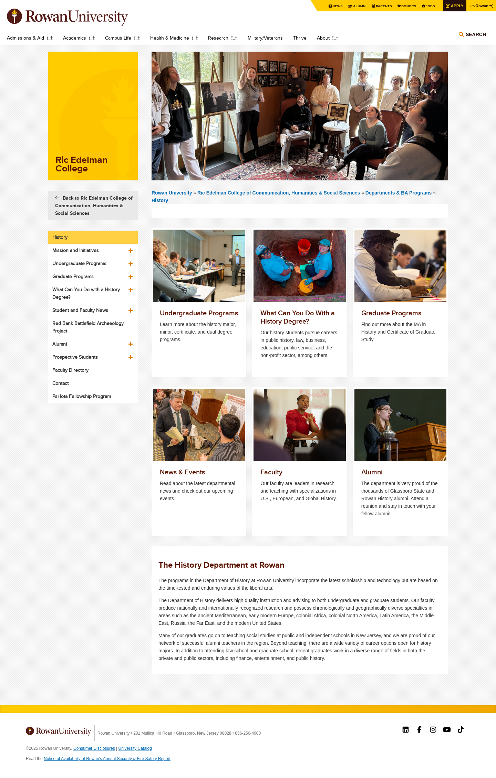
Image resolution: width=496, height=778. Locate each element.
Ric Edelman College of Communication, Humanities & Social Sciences (279, 193)
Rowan (478, 5)
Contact (60, 383)
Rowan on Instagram (433, 730)
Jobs (428, 6)
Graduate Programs (73, 276)
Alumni (355, 6)
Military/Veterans (265, 37)
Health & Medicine (169, 37)
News (332, 6)
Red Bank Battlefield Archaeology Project (88, 327)
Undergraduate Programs (79, 263)
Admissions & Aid (25, 37)
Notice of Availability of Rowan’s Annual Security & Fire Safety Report (107, 758)
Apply (455, 5)
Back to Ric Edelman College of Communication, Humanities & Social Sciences (94, 205)
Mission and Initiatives (75, 250)
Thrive (300, 37)
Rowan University (77, 17)
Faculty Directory (70, 370)
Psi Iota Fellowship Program (81, 396)
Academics (74, 37)
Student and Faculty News (80, 310)
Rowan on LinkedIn (405, 730)
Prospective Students (75, 357)
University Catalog (135, 748)
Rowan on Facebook (419, 730)
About (323, 37)
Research (218, 37)
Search (476, 35)
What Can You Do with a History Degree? (86, 293)
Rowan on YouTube (447, 730)
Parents (379, 6)
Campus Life (118, 37)
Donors (405, 6)
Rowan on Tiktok (460, 730)
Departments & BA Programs (398, 193)
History (160, 200)
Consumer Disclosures (94, 748)
